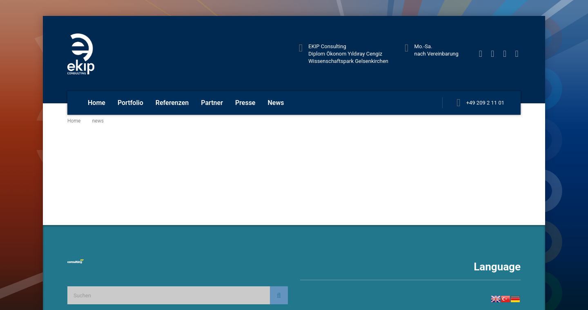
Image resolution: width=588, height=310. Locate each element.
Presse (245, 103)
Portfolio (130, 103)
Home (96, 103)
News (275, 103)
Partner (212, 103)
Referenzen (172, 103)
